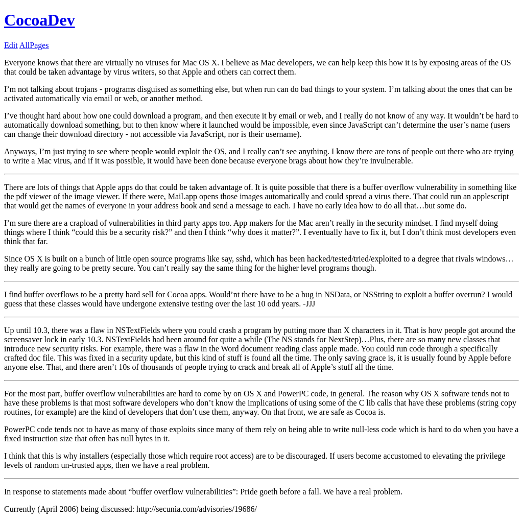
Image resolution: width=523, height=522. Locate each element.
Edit (11, 45)
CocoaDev (39, 20)
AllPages (34, 45)
